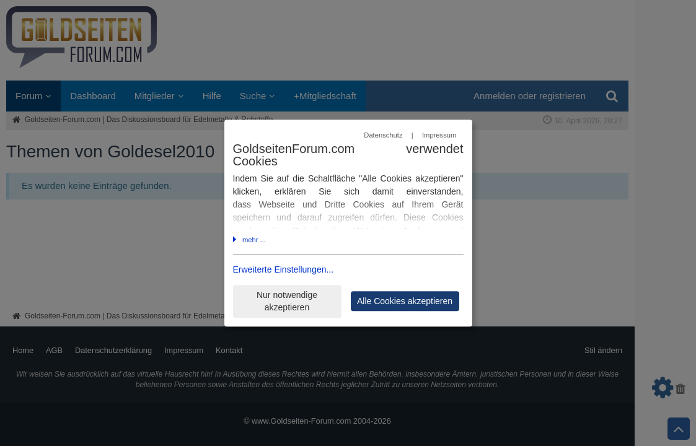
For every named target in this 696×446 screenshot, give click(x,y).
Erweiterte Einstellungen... (283, 270)
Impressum (439, 135)
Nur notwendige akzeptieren (287, 301)
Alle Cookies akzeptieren (404, 301)
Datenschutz (383, 135)
